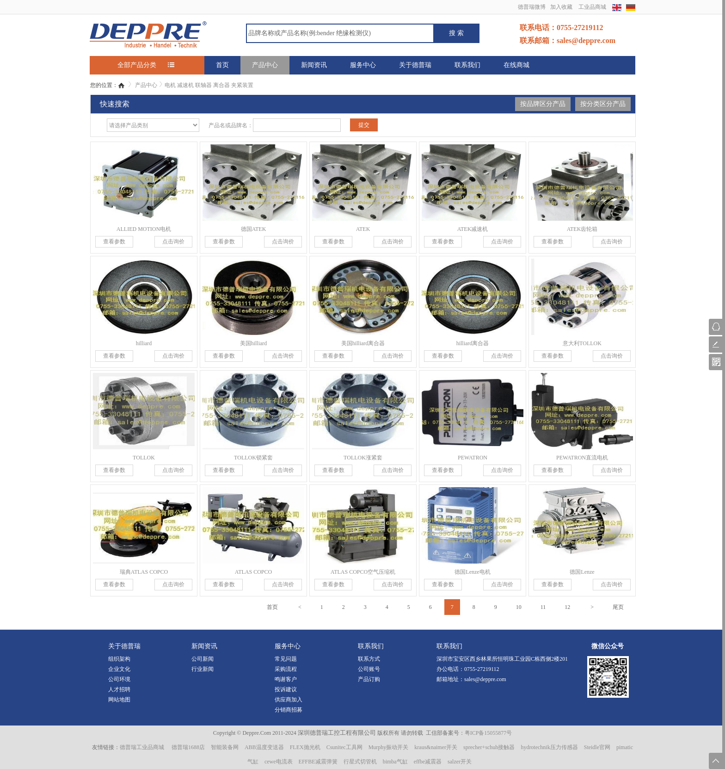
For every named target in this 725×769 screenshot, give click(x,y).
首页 (222, 65)
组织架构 (119, 659)
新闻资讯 (314, 65)
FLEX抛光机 (305, 747)
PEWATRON (472, 457)
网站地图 (119, 699)
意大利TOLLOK (582, 343)
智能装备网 (225, 747)
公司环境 (119, 679)
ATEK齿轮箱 (582, 229)
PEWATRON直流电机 (582, 457)
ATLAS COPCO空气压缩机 (363, 572)
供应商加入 (288, 699)
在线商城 (516, 65)
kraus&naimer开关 (435, 747)
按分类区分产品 (603, 103)
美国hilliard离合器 (363, 343)
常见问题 (286, 659)
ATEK (363, 229)
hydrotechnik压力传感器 (549, 747)
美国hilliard (253, 343)
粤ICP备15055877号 (488, 733)
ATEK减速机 (472, 229)
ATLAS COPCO (253, 572)
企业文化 (119, 669)
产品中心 (265, 65)
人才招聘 (119, 689)
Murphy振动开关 (389, 747)
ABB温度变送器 (264, 747)
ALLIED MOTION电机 (144, 229)
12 (567, 607)
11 (543, 607)
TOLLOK (144, 457)
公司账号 (369, 669)
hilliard (144, 343)
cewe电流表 (278, 761)
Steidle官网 (597, 747)
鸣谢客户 (286, 679)
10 (519, 607)
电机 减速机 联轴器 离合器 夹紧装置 (209, 85)
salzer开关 (460, 761)
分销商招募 (288, 710)
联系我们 (467, 65)
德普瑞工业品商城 (142, 747)
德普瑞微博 (532, 7)
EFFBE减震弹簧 (318, 761)
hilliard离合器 (472, 343)
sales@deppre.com (485, 679)
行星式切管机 (360, 761)
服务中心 (363, 65)
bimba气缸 (395, 761)
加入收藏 (561, 7)
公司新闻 (202, 659)
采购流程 (286, 669)
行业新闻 (202, 669)
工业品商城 (592, 7)
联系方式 (369, 659)
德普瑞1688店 (188, 747)
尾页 (618, 607)
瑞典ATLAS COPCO (144, 572)
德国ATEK (253, 229)
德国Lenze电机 (472, 572)
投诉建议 (286, 689)
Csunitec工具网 (344, 747)
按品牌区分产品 (542, 103)
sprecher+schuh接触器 (489, 747)
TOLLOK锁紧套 (253, 457)
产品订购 (369, 679)
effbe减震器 (428, 761)
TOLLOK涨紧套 (363, 457)
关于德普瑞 (415, 65)
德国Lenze (582, 572)
